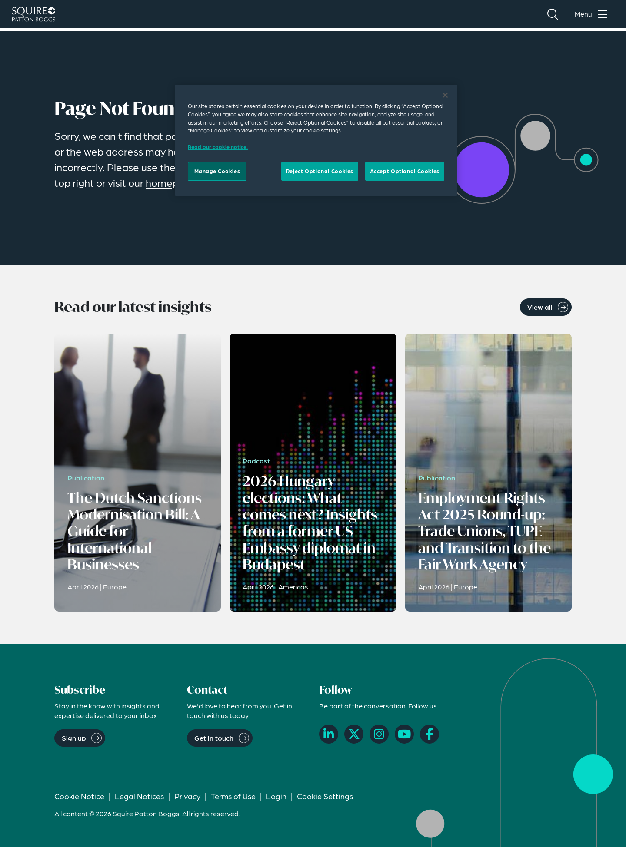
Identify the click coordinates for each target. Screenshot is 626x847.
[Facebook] (429, 734)
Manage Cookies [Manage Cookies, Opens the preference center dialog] (217, 171)
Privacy (187, 796)
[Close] (445, 95)
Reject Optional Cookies (319, 171)
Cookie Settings (325, 796)
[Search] (552, 15)
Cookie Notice (79, 796)
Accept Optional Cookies (405, 171)
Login (276, 796)
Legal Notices (139, 796)
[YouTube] (404, 734)
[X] (353, 734)
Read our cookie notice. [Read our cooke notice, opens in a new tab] (218, 146)
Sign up (74, 737)
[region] (316, 140)
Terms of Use (233, 796)
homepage (171, 182)
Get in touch (213, 737)
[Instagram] (379, 734)
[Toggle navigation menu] (593, 16)
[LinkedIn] (328, 734)
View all (540, 306)
